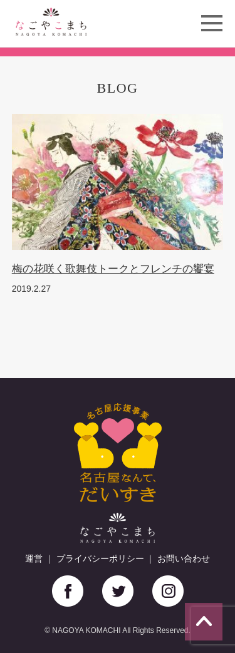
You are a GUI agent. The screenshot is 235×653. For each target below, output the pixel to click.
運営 (34, 558)
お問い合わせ (183, 558)
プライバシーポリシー (100, 558)
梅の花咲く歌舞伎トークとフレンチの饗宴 (113, 269)
